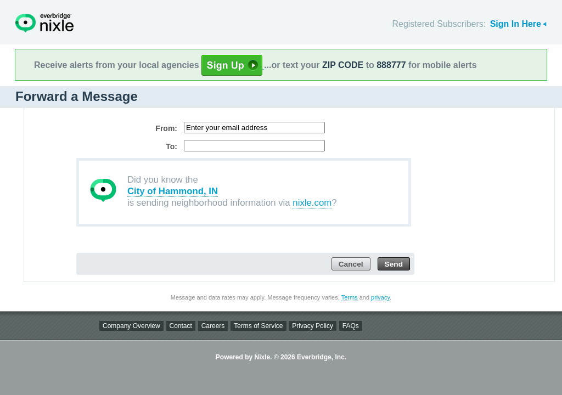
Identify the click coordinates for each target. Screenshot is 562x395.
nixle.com (312, 203)
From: (166, 128)
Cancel (351, 264)
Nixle (44, 22)
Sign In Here (515, 24)
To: (171, 146)
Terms (349, 297)
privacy (380, 297)
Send (394, 264)
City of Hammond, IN (172, 191)
